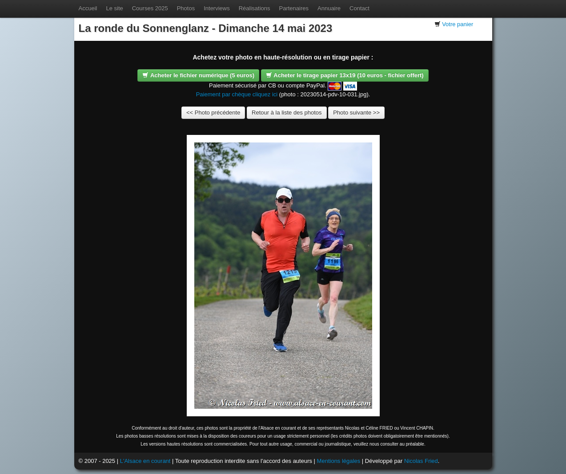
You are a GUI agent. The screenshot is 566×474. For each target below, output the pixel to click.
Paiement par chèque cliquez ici (237, 94)
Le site (114, 8)
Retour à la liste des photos (287, 112)
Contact (359, 8)
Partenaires (294, 8)
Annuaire (329, 8)
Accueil (88, 8)
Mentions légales (339, 461)
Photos (186, 8)
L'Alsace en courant (145, 461)
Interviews (217, 8)
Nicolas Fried (421, 461)
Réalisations (254, 8)
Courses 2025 (150, 8)
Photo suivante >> (356, 112)
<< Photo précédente (213, 112)
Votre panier (457, 24)
